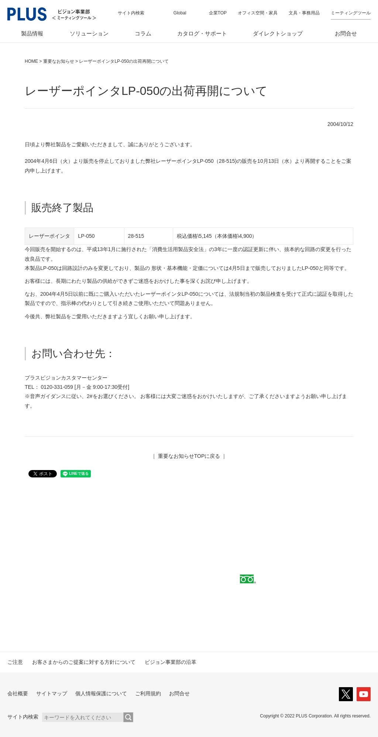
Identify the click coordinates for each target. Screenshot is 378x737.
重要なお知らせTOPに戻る (189, 456)
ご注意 (15, 662)
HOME (31, 61)
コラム (143, 33)
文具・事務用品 (304, 13)
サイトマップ (51, 693)
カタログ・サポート (202, 33)
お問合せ (346, 33)
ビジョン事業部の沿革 (170, 662)
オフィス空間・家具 (258, 13)
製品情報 (32, 33)
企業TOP (218, 13)
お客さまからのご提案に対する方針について (83, 662)
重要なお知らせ (58, 61)
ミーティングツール (351, 13)
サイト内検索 (131, 13)
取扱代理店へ (94, 580)
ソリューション (89, 33)
